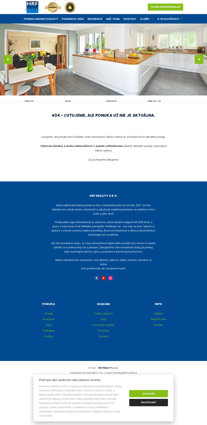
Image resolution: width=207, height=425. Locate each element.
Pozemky (103, 364)
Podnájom (37, 127)
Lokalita (29, 101)
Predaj (35, 119)
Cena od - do (154, 101)
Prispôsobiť (148, 402)
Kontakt (129, 19)
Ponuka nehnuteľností (41, 19)
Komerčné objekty (103, 358)
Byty (103, 352)
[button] (8, 59)
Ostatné (103, 369)
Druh (68, 101)
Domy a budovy (103, 347)
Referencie (95, 19)
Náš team (113, 19)
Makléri (158, 347)
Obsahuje (111, 101)
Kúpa (78, 119)
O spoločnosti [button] (168, 19)
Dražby (48, 369)
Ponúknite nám (73, 19)
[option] (103, 59)
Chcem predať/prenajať (165, 6)
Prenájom (57, 119)
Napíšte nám (158, 352)
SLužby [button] (145, 19)
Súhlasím (149, 393)
